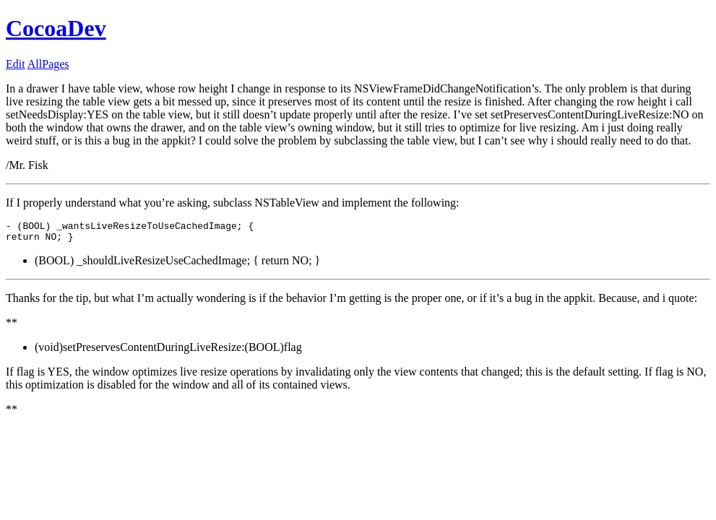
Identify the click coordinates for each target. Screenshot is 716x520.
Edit (15, 64)
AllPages (48, 64)
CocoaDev (56, 28)
